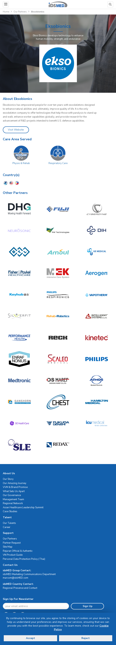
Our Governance (12, 495)
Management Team (13, 499)
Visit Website (16, 129)
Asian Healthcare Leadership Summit (23, 507)
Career (6, 527)
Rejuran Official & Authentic (18, 551)
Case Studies (10, 511)
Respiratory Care (58, 163)
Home (6, 11)
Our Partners (20, 11)
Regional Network (13, 503)
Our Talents (9, 523)
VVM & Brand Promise (15, 487)
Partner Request (12, 543)
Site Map (7, 547)
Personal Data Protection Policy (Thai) (24, 559)
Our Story (8, 479)
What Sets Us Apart (14, 491)
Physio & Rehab (21, 163)
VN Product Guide (13, 555)
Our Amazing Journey (14, 483)
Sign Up (87, 606)
